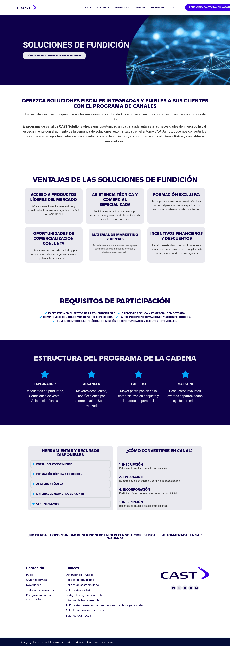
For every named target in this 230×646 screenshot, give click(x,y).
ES (174, 7)
